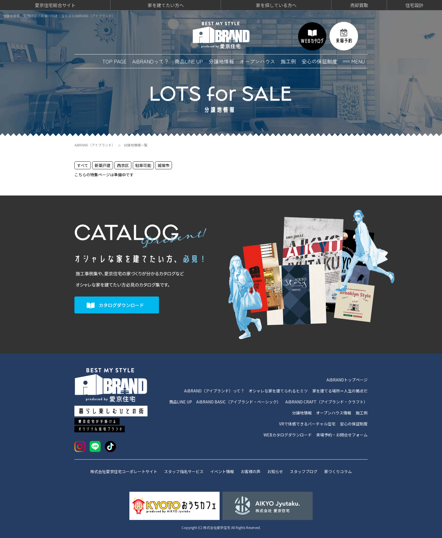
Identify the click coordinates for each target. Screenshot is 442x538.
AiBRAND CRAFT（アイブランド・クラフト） (326, 402)
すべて (82, 165)
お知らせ (275, 471)
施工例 (288, 61)
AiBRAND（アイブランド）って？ (214, 391)
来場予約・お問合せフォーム (342, 435)
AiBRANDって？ (150, 61)
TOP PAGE (114, 61)
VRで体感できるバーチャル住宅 (307, 424)
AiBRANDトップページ (347, 380)
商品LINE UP (188, 61)
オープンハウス (257, 61)
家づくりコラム (338, 471)
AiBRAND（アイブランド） (94, 144)
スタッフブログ (303, 471)
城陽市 (163, 165)
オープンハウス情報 (333, 413)
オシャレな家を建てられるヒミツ (278, 391)
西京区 (123, 165)
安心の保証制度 (319, 61)
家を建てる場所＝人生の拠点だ (340, 391)
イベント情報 (222, 471)
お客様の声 (250, 471)
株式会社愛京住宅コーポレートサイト (123, 471)
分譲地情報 (221, 61)
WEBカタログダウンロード (288, 435)
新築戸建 (103, 165)
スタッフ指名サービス (184, 471)
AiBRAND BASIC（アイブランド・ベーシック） (238, 402)
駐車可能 (143, 165)
